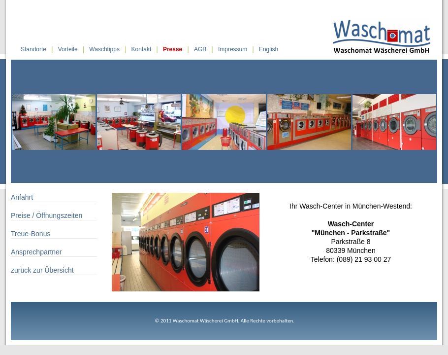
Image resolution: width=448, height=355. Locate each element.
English (268, 49)
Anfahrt (22, 197)
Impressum (232, 49)
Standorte (33, 49)
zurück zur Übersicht (42, 270)
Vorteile (68, 49)
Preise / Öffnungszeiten (46, 215)
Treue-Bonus (30, 234)
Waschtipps (104, 49)
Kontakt (141, 49)
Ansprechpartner (36, 252)
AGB (200, 49)
